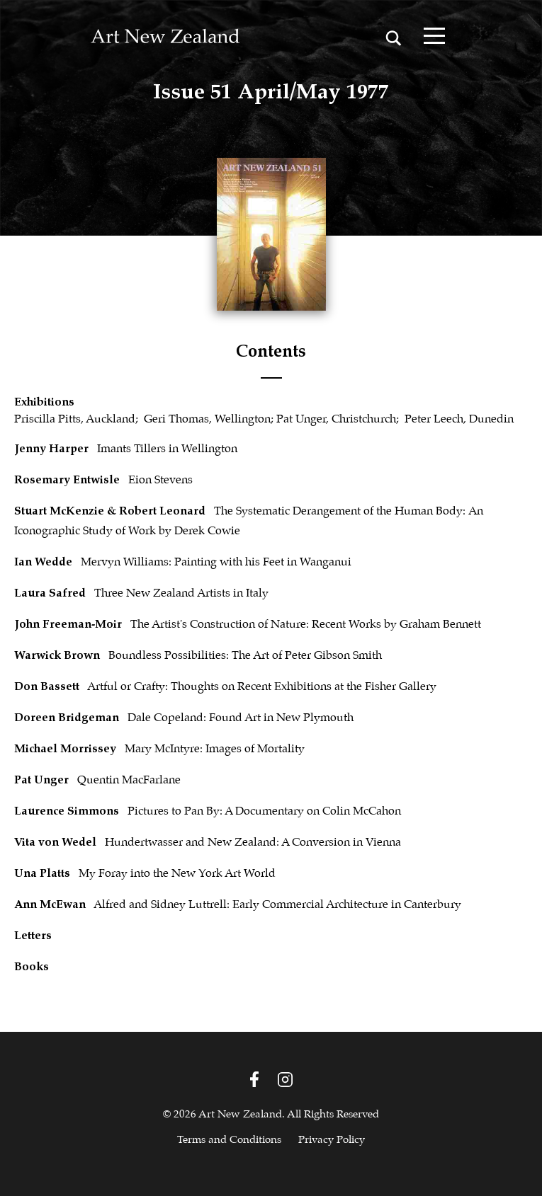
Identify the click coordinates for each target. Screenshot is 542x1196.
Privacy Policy (331, 1140)
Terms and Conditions (229, 1140)
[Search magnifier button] (394, 38)
